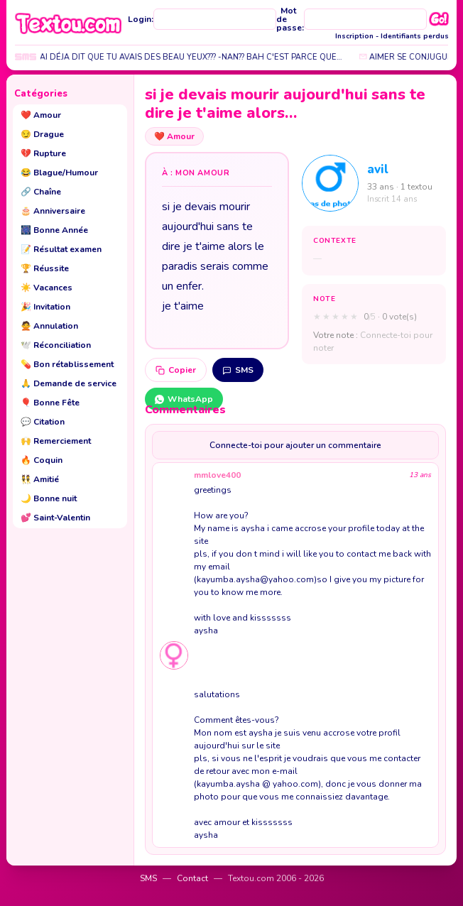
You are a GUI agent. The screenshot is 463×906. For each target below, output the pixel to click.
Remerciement (56, 441)
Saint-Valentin (55, 517)
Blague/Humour (59, 172)
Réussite (45, 268)
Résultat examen (61, 249)
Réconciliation (56, 345)
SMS (238, 370)
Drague (42, 134)
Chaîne (41, 191)
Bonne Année (54, 230)
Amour (41, 115)
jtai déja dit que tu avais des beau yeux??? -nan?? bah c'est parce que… (190, 57)
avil (377, 169)
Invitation (45, 306)
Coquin (41, 460)
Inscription (354, 36)
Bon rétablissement (67, 364)
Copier (176, 370)
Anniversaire (53, 211)
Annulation (49, 326)
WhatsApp (184, 399)
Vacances (46, 287)
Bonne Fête (50, 402)
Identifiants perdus (415, 36)
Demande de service (68, 383)
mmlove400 (217, 475)
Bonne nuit (49, 498)
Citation (43, 421)
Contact (192, 878)
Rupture (43, 153)
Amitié (40, 479)
